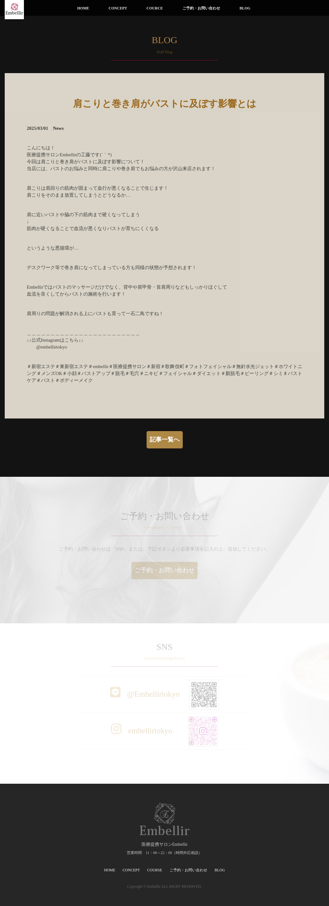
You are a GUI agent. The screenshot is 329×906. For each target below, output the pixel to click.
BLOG (244, 8)
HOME (83, 8)
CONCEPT (118, 8)
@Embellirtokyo (164, 694)
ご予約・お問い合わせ (201, 8)
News (58, 128)
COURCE (155, 8)
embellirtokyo (164, 730)
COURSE (154, 870)
